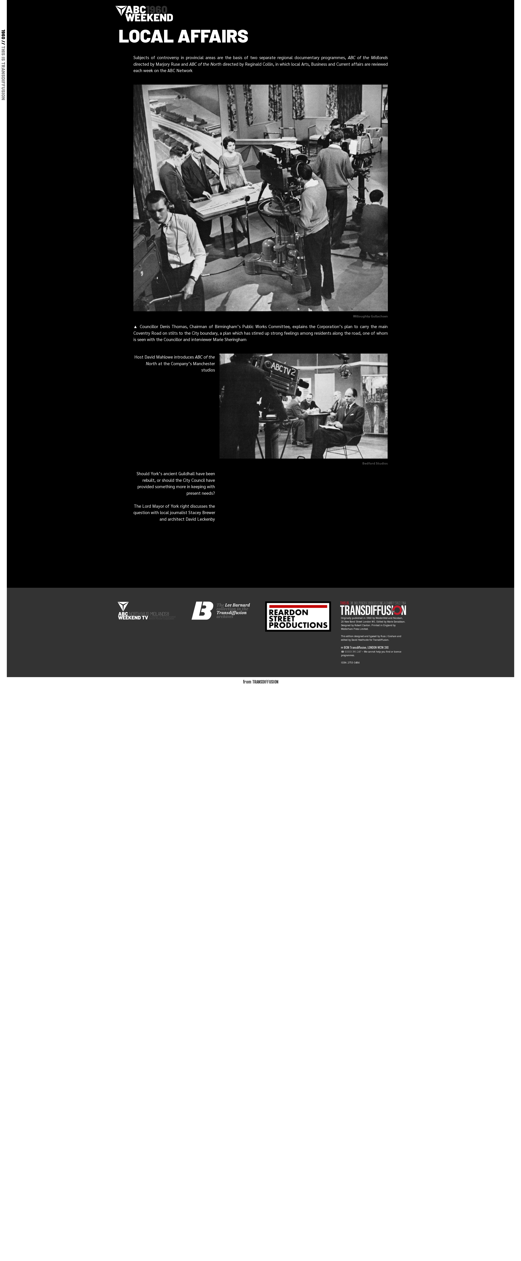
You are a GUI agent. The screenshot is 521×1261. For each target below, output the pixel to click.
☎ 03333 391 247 (351, 651)
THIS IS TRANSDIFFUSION (3, 73)
